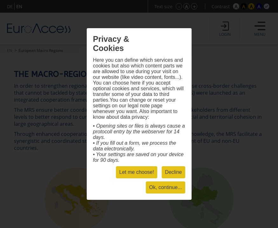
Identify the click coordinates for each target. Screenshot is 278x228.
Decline (173, 172)
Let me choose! (136, 172)
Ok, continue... (165, 187)
